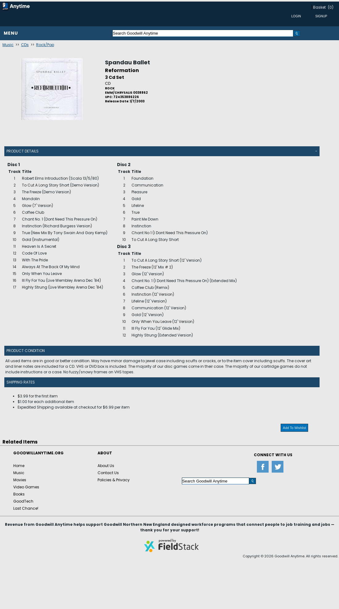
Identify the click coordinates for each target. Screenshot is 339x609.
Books (19, 494)
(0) (330, 7)
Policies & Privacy (114, 479)
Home (18, 465)
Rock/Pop (45, 44)
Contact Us (108, 472)
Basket (319, 7)
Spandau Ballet (127, 62)
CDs (25, 44)
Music (8, 44)
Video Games (26, 487)
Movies (19, 479)
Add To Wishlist (294, 428)
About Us (106, 465)
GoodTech (23, 501)
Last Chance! (25, 508)
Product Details (22, 151)
